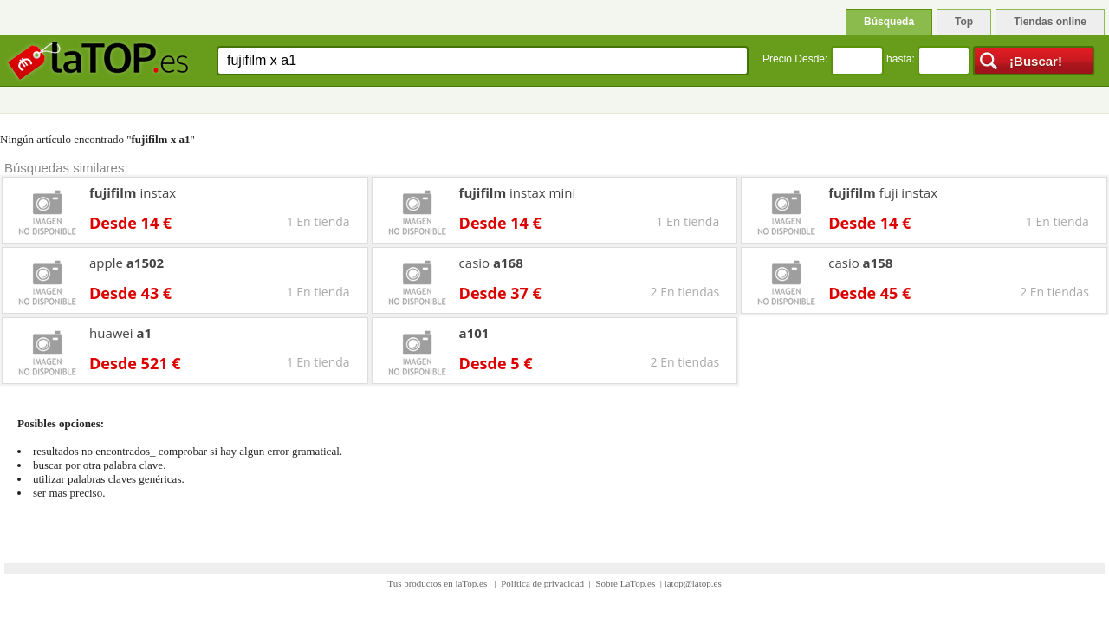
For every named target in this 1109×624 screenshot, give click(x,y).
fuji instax (882, 192)
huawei (120, 332)
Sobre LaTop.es (625, 583)
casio (491, 262)
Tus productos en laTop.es (438, 583)
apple (126, 262)
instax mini (517, 192)
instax (132, 192)
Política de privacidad (542, 583)
